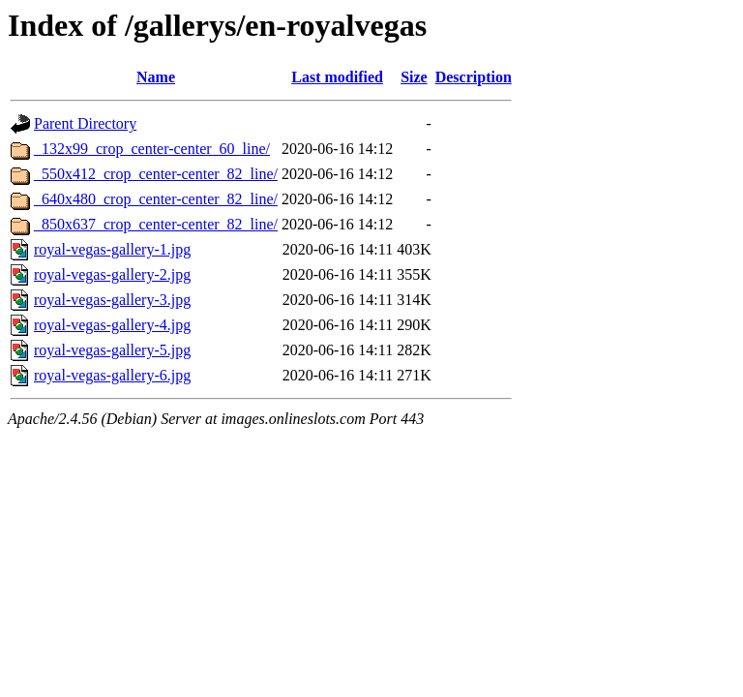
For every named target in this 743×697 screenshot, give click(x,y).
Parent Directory (85, 123)
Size (414, 77)
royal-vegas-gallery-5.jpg (112, 350)
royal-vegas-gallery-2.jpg (112, 274)
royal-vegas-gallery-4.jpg (112, 325)
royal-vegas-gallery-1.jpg (112, 249)
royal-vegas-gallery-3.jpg (112, 299)
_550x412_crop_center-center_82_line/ (156, 174)
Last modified (337, 77)
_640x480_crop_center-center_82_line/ (156, 199)
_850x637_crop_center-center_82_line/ (156, 224)
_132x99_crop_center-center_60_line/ (152, 148)
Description (473, 77)
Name (155, 77)
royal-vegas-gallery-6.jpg (112, 375)
